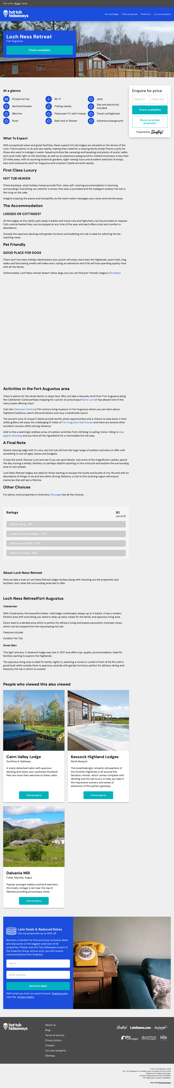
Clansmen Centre (24, 409)
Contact (50, 1045)
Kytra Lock (88, 399)
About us (50, 1025)
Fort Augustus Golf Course (77, 422)
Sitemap (50, 1055)
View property (34, 795)
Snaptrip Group (165, 1083)
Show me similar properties (150, 121)
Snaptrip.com (59, 993)
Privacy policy (53, 1040)
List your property (162, 14)
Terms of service (54, 1035)
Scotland (115, 273)
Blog (47, 1030)
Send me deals (38, 986)
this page (55, 494)
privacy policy (26, 997)
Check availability (39, 50)
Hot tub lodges (112, 14)
